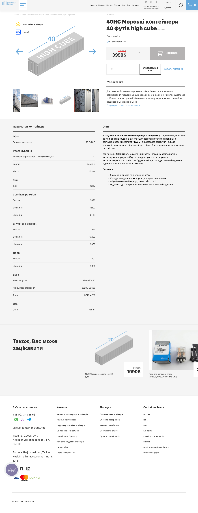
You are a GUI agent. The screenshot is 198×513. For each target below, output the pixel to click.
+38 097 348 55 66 (24, 414)
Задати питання (173, 69)
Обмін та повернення (110, 419)
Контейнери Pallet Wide (67, 430)
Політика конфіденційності (156, 447)
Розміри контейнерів (153, 436)
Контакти (135, 5)
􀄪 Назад (110, 14)
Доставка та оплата (109, 430)
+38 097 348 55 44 (150, 7)
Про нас (109, 5)
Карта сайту (62, 447)
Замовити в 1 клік (150, 69)
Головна (93, 5)
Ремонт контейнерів (109, 425)
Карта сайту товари (65, 452)
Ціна (145, 419)
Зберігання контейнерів (111, 414)
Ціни (123, 5)
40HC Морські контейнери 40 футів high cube (57, 15)
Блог (129, 5)
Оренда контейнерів (110, 436)
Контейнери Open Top (66, 436)
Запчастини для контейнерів (70, 441)
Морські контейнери (30, 15)
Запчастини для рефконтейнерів (72, 414)
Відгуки (117, 5)
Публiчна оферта (151, 452)
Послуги (101, 5)
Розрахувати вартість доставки (123, 105)
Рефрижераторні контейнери (70, 425)
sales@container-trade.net (29, 427)
